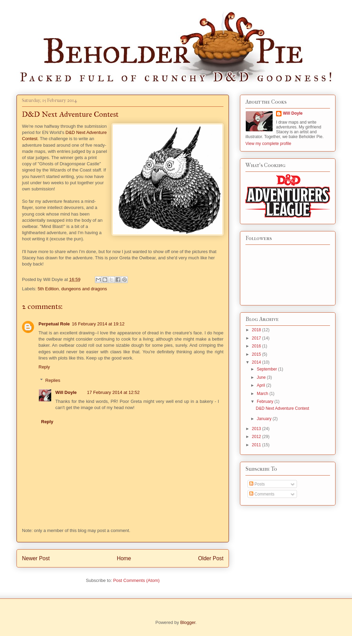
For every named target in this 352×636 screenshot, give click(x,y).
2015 (257, 354)
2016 (257, 346)
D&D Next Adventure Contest (282, 408)
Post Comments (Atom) (136, 580)
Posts (257, 484)
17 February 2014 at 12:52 (113, 392)
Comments (261, 494)
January (265, 418)
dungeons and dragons (84, 288)
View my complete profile (268, 143)
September (267, 369)
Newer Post (36, 558)
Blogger (187, 622)
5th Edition (48, 288)
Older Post (210, 558)
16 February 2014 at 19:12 (98, 323)
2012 (257, 436)
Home (124, 558)
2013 (257, 428)
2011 (257, 444)
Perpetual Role (54, 323)
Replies (52, 380)
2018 (257, 329)
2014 (257, 362)
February (265, 401)
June (262, 377)
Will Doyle (66, 392)
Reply (44, 366)
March (263, 393)
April (261, 385)
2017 (257, 338)
